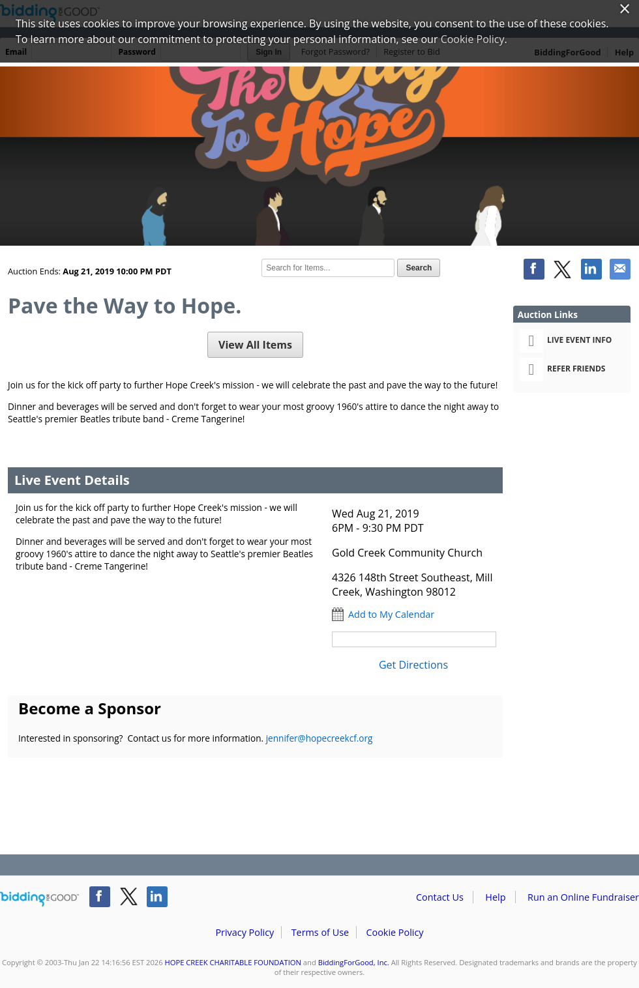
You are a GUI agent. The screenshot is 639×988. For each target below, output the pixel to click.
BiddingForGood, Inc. (353, 962)
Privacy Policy (244, 932)
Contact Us (440, 897)
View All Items (255, 345)
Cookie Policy (394, 932)
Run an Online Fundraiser (583, 897)
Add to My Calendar (391, 614)
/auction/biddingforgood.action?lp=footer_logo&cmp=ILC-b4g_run (39, 899)
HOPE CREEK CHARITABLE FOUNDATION (233, 962)
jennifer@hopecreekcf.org (319, 738)
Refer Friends (562, 369)
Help (495, 897)
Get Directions (413, 665)
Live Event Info (566, 341)
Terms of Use (320, 932)
